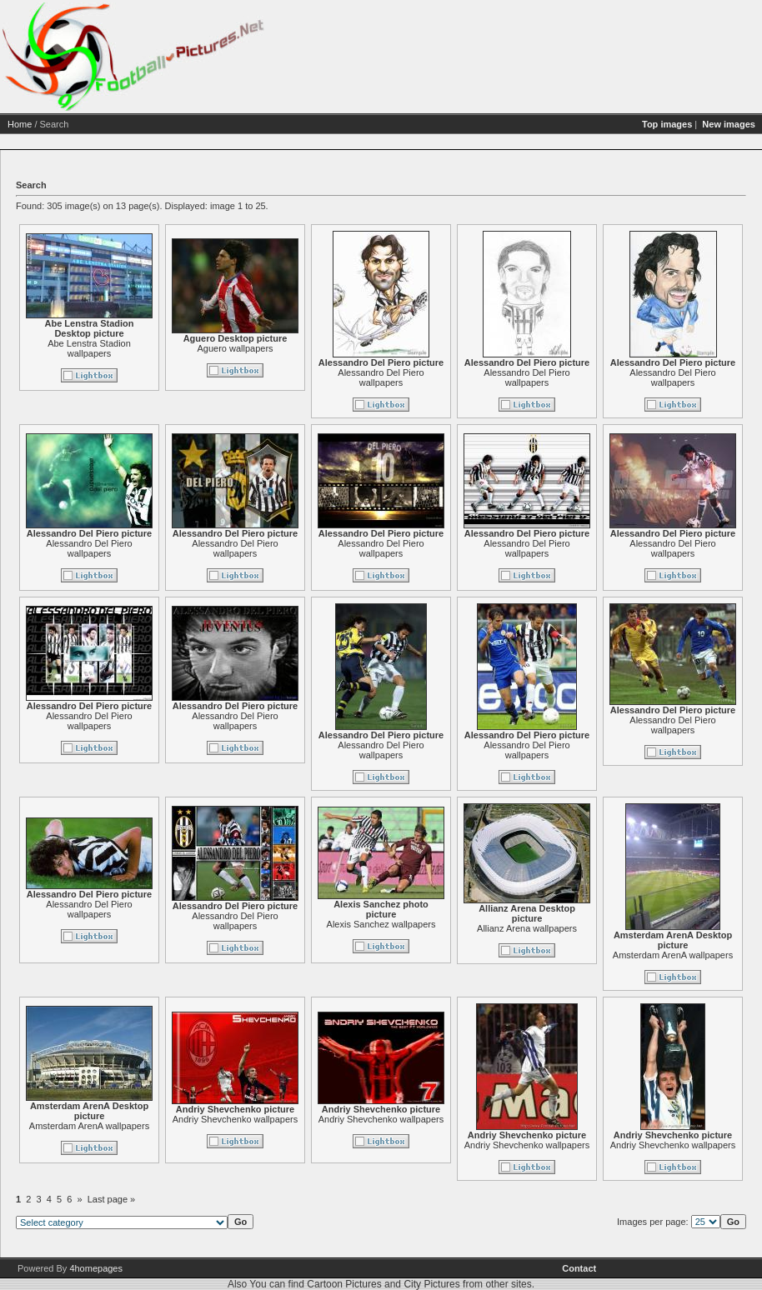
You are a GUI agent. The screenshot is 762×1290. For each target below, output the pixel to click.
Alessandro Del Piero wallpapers (381, 378)
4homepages (96, 1268)
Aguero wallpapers (235, 348)
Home (20, 124)
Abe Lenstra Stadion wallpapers (89, 348)
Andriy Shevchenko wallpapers (235, 1119)
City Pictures (431, 1284)
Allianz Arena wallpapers (527, 928)
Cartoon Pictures (344, 1284)
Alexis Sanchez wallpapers (381, 924)
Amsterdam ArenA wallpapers (673, 955)
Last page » (112, 1199)
